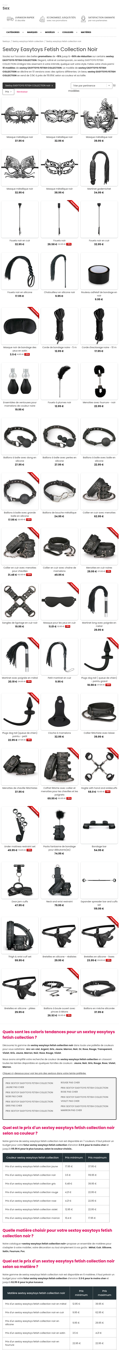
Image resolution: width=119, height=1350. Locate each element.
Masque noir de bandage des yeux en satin (19, 349)
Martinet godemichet (99, 188)
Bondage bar (99, 846)
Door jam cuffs (20, 901)
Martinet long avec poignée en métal (99, 624)
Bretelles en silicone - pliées (19, 1008)
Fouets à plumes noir (59, 402)
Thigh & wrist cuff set (19, 956)
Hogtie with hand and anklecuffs (99, 788)
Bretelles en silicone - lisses (99, 956)
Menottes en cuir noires (99, 567)
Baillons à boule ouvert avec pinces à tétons (59, 1010)
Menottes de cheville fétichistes (19, 788)
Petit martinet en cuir (59, 677)
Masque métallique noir (20, 137)
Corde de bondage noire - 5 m (59, 347)
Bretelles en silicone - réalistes (59, 956)
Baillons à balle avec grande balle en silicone (20, 514)
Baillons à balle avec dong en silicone (19, 459)
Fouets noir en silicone (20, 292)
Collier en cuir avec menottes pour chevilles (20, 569)
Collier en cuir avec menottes (99, 512)
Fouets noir (59, 240)
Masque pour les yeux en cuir (59, 622)
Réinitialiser (22, 92)
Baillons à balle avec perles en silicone (59, 459)
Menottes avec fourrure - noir (99, 402)
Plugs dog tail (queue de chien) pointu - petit (19, 734)
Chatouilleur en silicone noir (59, 292)
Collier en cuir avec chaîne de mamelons (59, 569)
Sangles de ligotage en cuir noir (20, 622)
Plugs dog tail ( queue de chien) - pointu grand (99, 679)
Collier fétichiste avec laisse (99, 733)
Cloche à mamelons (59, 733)
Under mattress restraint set (19, 846)
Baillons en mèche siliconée (99, 1008)
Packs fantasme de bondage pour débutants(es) (59, 848)
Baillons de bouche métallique (59, 512)
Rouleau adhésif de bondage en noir (99, 294)
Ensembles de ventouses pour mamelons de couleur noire (19, 404)
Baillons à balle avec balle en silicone (99, 459)
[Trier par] (91, 85)
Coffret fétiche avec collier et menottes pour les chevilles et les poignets (59, 791)
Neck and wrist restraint (59, 901)
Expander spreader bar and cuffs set (99, 903)
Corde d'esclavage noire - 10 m (99, 347)
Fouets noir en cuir (20, 240)
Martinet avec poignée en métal (20, 677)
